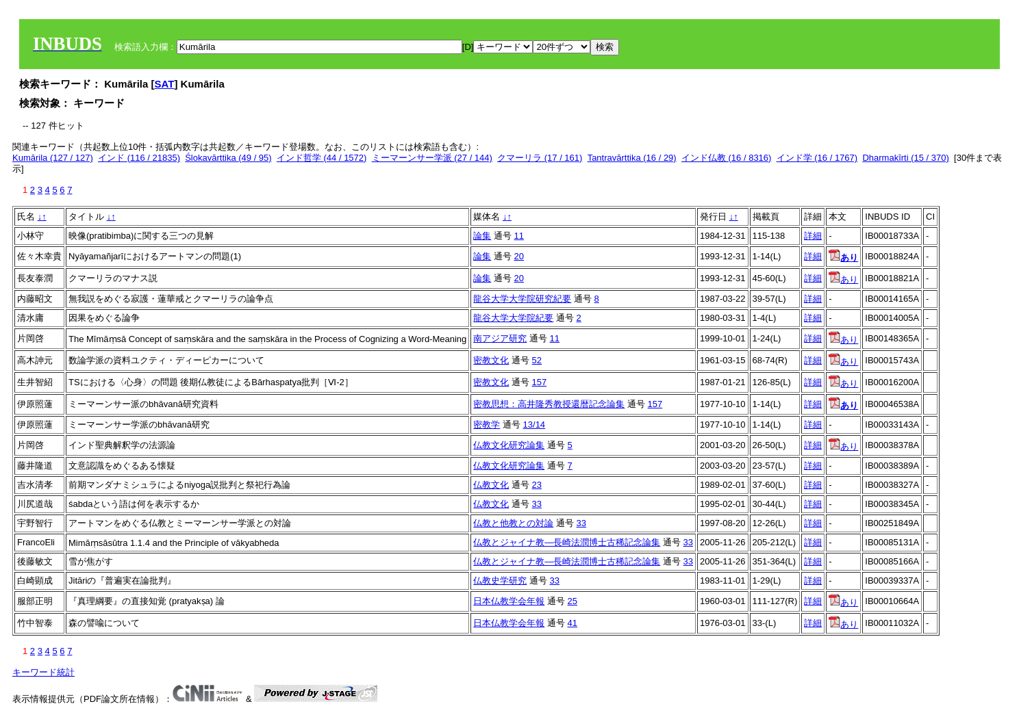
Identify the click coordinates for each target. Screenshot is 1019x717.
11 (519, 236)
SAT (165, 84)
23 (537, 485)
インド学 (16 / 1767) (817, 158)
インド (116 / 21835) (139, 158)
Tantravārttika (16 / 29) (632, 158)
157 (539, 382)
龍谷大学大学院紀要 (513, 318)
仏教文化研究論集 (508, 445)
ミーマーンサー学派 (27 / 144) (432, 158)
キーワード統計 (43, 672)
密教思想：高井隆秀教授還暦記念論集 (549, 404)
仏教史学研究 (500, 580)
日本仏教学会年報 (508, 601)
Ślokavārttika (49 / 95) (228, 158)
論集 (482, 236)
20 (519, 256)
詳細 (813, 236)
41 (572, 623)
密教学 (486, 424)
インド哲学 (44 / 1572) (322, 158)
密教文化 (491, 360)
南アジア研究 (500, 338)
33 (537, 504)
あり (843, 279)
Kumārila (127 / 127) (52, 158)
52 (537, 360)
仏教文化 (491, 485)
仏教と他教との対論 (513, 523)
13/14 (534, 424)
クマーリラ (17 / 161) (539, 158)
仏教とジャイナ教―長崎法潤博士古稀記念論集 (566, 542)
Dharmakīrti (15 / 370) (905, 158)
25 (572, 601)
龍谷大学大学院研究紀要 (522, 299)
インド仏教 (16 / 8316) (726, 158)
